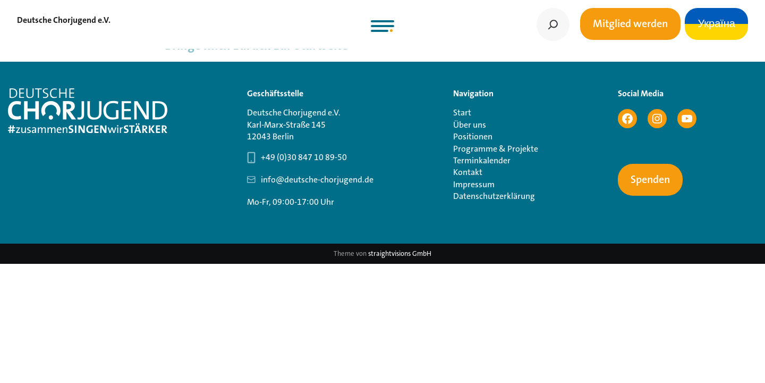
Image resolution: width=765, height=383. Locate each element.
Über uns (469, 124)
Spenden (650, 180)
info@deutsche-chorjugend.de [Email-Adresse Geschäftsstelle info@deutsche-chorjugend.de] (317, 179)
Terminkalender (482, 160)
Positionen (472, 136)
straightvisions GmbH (399, 253)
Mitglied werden (630, 24)
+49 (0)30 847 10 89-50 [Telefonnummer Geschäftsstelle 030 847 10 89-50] (304, 157)
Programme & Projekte (495, 148)
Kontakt (467, 172)
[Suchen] (553, 24)
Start (462, 112)
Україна (716, 24)
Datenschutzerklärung (494, 196)
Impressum (474, 184)
